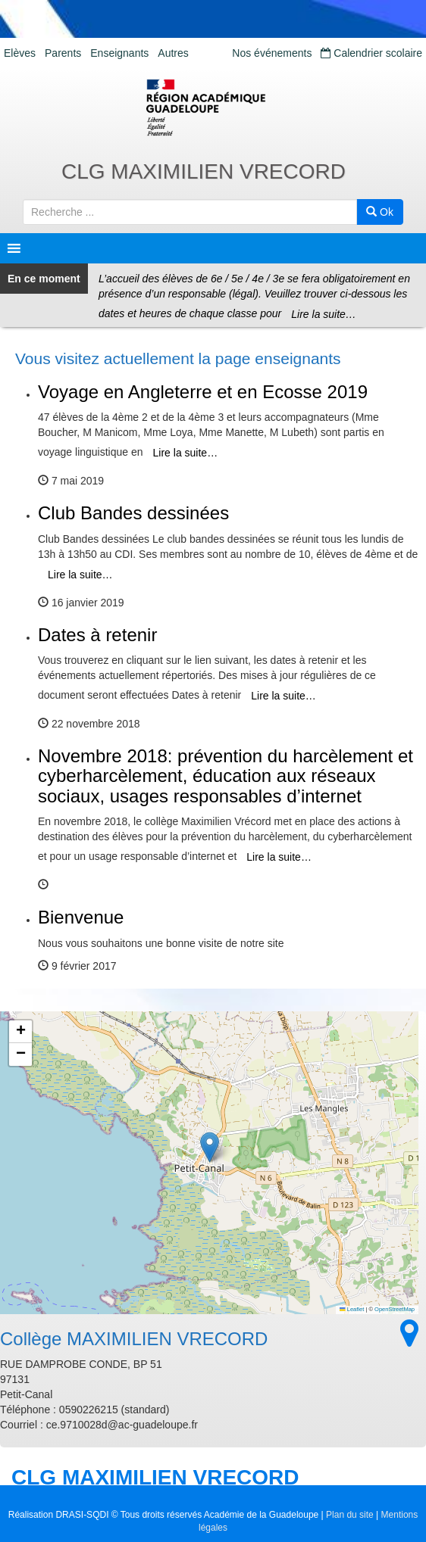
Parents (63, 53)
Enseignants (119, 53)
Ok (379, 212)
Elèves (20, 53)
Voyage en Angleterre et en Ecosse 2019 (203, 392)
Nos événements (272, 53)
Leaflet (352, 1309)
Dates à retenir (97, 635)
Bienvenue (81, 917)
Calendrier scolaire (371, 53)
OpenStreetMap (394, 1309)
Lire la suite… (323, 314)
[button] (209, 1147)
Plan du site (350, 1514)
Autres (173, 53)
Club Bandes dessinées (133, 513)
